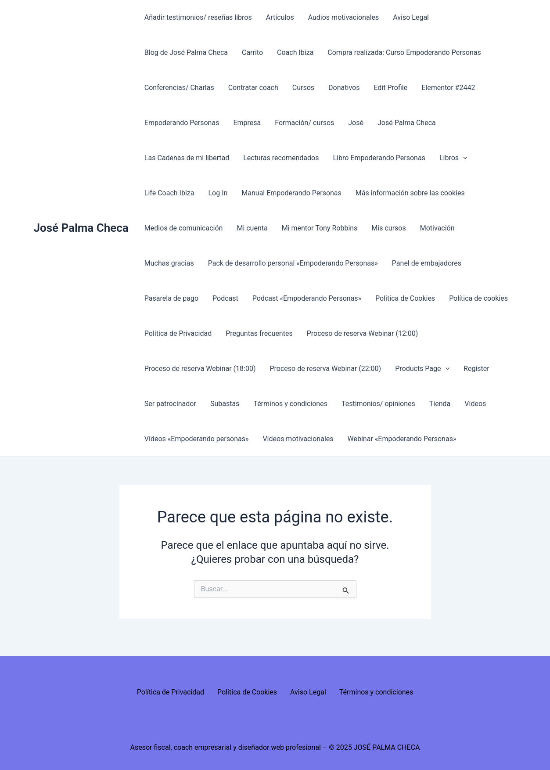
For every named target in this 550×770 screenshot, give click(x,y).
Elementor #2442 (448, 87)
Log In (217, 193)
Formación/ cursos (304, 123)
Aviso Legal (411, 17)
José (355, 123)
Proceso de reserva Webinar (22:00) (325, 368)
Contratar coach (253, 87)
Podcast (225, 298)
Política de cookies (478, 298)
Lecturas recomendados (281, 158)
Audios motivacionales (343, 17)
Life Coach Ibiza (169, 193)
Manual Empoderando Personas (291, 193)
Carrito (252, 52)
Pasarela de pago (171, 298)
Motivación (437, 228)
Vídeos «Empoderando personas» (196, 439)
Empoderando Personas (181, 123)
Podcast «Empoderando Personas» (306, 298)
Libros (453, 158)
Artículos (280, 17)
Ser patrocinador (170, 403)
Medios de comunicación (183, 228)
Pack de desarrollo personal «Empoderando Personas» (293, 263)
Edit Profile (390, 87)
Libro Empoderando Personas (379, 158)
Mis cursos (388, 228)
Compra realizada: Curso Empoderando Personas (404, 52)
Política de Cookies (405, 298)
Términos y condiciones (290, 403)
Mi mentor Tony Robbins (320, 228)
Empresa (247, 123)
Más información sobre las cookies (410, 193)
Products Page (422, 368)
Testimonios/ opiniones (378, 403)
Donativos (343, 87)
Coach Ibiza (295, 52)
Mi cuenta (252, 228)
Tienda (439, 403)
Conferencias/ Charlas (179, 87)
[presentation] (463, 158)
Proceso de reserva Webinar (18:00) (200, 368)
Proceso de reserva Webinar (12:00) (362, 333)
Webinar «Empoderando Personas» (402, 439)
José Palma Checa (81, 227)
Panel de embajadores (426, 263)
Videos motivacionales (297, 439)
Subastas (224, 403)
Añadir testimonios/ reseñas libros (198, 17)
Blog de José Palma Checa (186, 52)
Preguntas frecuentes (259, 333)
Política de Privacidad (178, 333)
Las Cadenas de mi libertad (186, 158)
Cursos (303, 87)
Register (476, 368)
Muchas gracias (169, 263)
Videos (475, 403)
